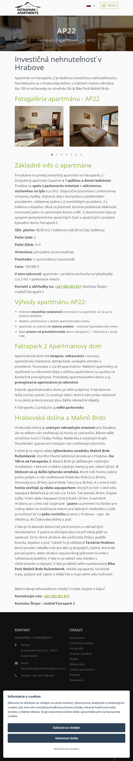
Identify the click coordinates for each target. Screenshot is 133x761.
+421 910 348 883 (43, 675)
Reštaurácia (77, 664)
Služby (74, 659)
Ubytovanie (77, 638)
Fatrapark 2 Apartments (58, 40)
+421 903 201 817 (68, 286)
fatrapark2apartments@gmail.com (43, 668)
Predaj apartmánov (82, 669)
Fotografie (76, 648)
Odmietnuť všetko (66, 738)
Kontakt (75, 675)
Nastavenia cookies (66, 748)
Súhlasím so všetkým (66, 727)
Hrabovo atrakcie (81, 653)
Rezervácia (76, 680)
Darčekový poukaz (81, 643)
